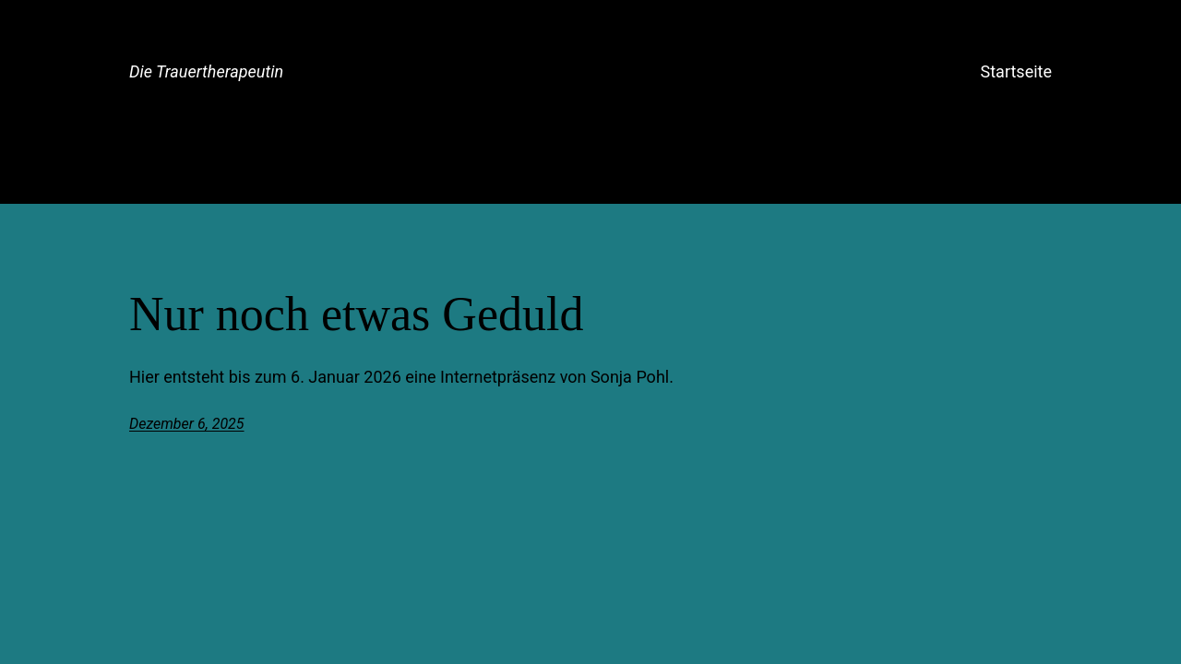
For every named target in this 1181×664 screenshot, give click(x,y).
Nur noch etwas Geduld (356, 314)
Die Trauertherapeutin (206, 71)
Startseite (1016, 71)
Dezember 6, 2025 (187, 424)
